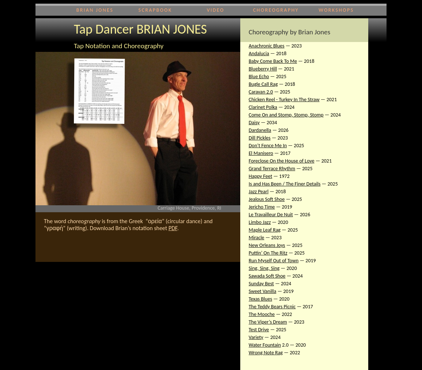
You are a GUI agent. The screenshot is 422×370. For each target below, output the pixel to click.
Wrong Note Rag (266, 353)
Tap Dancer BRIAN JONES (140, 29)
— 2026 (280, 130)
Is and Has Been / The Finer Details (284, 184)
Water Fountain (265, 345)
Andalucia (259, 53)
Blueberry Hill (263, 69)
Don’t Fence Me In (268, 145)
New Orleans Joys (267, 245)
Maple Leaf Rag (264, 230)
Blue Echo (259, 76)
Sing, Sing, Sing (264, 268)
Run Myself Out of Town (273, 261)
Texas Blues (260, 299)
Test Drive (259, 330)
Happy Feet (260, 176)
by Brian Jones (309, 32)
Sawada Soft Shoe (267, 276)
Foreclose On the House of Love (281, 161)
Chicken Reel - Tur (267, 99)
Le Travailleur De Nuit (271, 214)
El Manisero (261, 153)
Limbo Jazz (260, 222)
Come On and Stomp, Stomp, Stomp (286, 115)
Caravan (257, 92)
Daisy (254, 122)
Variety (256, 337)
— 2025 (303, 168)
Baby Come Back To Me (273, 61)
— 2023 (293, 46)
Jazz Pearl (258, 191)
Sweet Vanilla (262, 291)
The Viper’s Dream (268, 322)
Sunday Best (261, 284)
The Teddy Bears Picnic (272, 307)
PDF (173, 228)
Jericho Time (262, 207)
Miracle (256, 237)
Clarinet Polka (263, 107)
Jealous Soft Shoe (267, 199)
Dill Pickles (260, 138)
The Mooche (262, 314)
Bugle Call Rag (263, 84)
